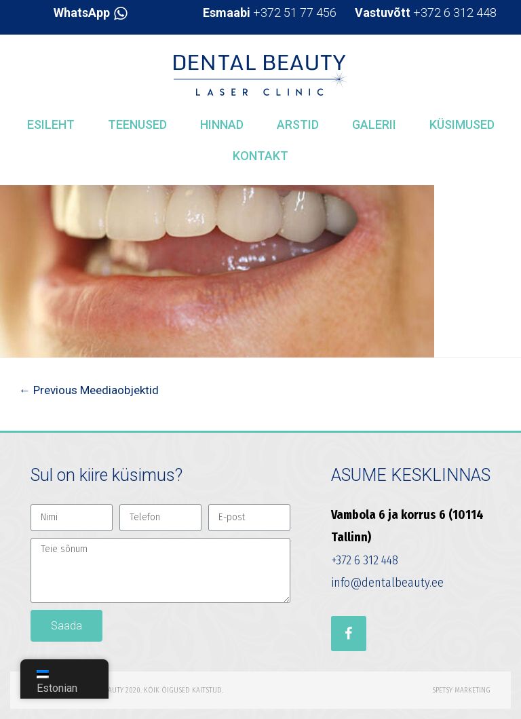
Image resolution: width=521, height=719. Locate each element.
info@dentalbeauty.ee (387, 582)
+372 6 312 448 (426, 12)
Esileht (51, 124)
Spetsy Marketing (461, 690)
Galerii (374, 124)
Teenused (137, 124)
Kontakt (260, 156)
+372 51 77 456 (269, 12)
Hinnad (222, 124)
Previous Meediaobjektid (89, 390)
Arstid (298, 124)
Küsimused (462, 124)
